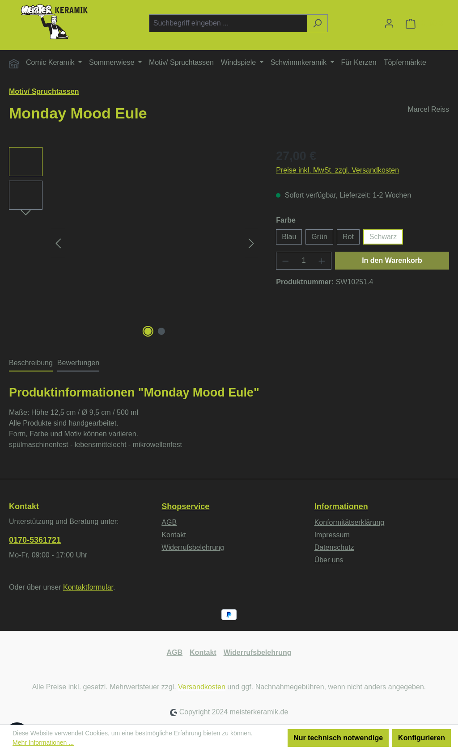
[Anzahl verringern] (285, 261)
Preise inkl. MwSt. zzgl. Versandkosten (337, 170)
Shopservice (185, 506)
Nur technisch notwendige (338, 738)
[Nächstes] (251, 243)
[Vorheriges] (58, 243)
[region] (133, 243)
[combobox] (228, 23)
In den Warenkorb (392, 260)
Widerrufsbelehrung (192, 547)
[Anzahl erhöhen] (322, 261)
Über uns (329, 560)
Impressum (332, 535)
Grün (319, 236)
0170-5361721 (35, 540)
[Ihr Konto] (389, 23)
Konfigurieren (421, 738)
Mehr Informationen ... (43, 742)
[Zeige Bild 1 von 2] (148, 331)
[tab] (31, 363)
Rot (348, 236)
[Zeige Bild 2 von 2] (161, 331)
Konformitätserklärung (349, 522)
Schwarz (383, 236)
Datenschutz (334, 547)
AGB (169, 522)
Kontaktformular (88, 587)
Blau (289, 236)
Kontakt (173, 535)
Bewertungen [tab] (78, 363)
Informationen (341, 506)
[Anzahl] (304, 261)
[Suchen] (317, 23)
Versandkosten (201, 687)
